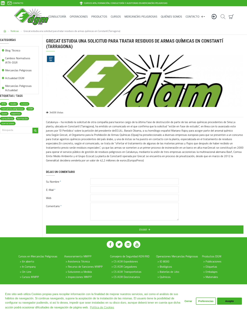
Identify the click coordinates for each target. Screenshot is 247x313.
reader (13, 104)
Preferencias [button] (205, 301)
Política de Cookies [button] (102, 307)
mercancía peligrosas (12, 108)
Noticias (15, 31)
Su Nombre (52, 181)
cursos (24, 104)
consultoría (7, 118)
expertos (15, 113)
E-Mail (50, 190)
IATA (3, 104)
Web (48, 198)
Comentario (53, 206)
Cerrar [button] (188, 301)
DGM (30, 108)
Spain (4, 113)
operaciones (7, 123)
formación (22, 118)
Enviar (143, 229)
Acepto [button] (229, 301)
